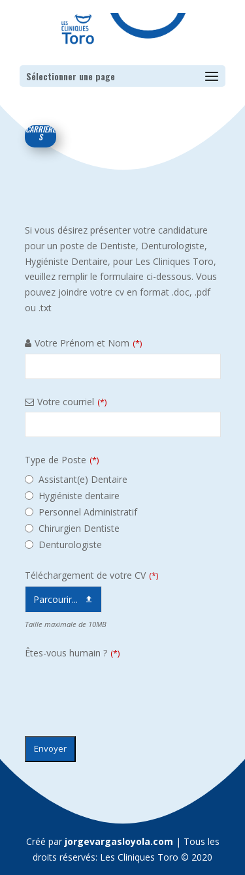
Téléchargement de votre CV (91, 575)
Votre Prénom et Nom (88, 343)
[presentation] (124, 689)
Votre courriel (71, 401)
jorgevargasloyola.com (119, 841)
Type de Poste (62, 459)
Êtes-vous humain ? (72, 653)
